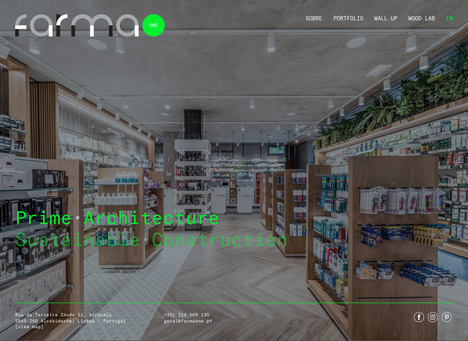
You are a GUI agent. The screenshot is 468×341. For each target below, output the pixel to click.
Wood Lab (421, 18)
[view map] (29, 326)
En (449, 18)
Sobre (314, 18)
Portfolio (348, 18)
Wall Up (385, 18)
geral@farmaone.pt (188, 320)
